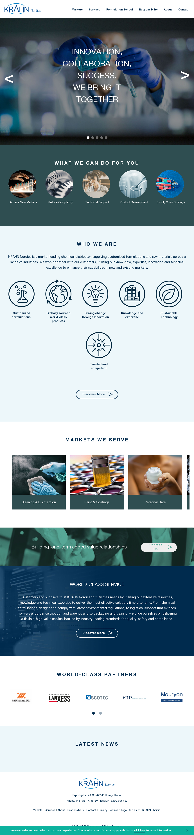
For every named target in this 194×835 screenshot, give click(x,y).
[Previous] (9, 77)
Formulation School (119, 9)
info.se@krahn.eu (117, 801)
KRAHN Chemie (151, 810)
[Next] (185, 77)
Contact (184, 9)
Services (94, 9)
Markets (77, 9)
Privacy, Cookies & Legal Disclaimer (119, 810)
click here (139, 830)
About (168, 9)
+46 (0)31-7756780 (87, 801)
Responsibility (148, 9)
